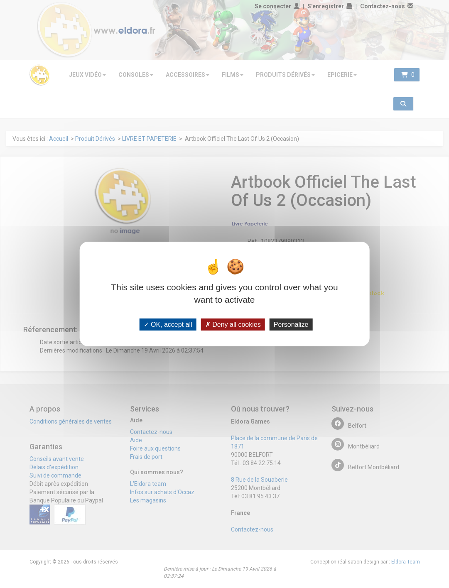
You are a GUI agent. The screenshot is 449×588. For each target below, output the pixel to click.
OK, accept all (168, 324)
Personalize (291, 324)
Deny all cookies (233, 324)
